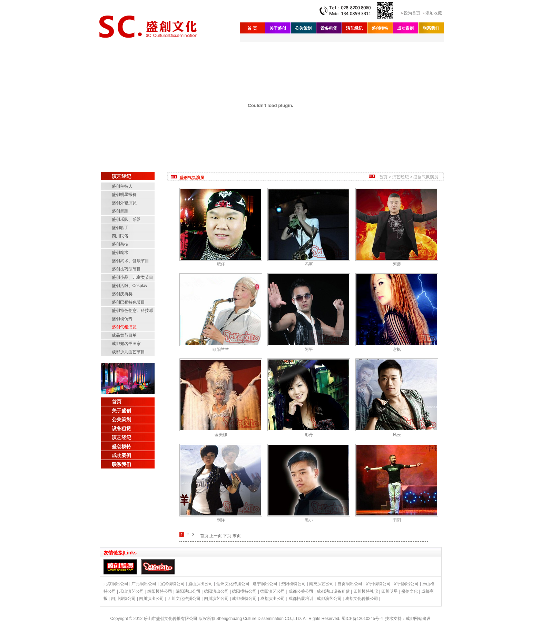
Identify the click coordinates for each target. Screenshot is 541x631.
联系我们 (431, 28)
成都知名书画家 (126, 343)
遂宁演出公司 (265, 583)
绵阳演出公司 (188, 591)
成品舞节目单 (124, 335)
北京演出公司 (116, 583)
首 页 (252, 28)
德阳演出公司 (216, 591)
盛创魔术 (120, 252)
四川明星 (389, 591)
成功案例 (405, 28)
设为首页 (412, 13)
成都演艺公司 (329, 598)
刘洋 (221, 519)
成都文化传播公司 (361, 598)
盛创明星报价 (124, 194)
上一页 (215, 535)
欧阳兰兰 (221, 349)
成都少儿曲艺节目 (128, 351)
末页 (237, 535)
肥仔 (221, 264)
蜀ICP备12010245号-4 (362, 618)
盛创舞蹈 (120, 211)
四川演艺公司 (216, 598)
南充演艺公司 (321, 583)
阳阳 (397, 519)
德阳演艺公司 (272, 591)
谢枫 (397, 349)
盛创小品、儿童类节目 (132, 277)
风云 (397, 434)
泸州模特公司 (378, 583)
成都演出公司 (272, 598)
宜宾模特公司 (172, 583)
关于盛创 (277, 28)
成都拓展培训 (300, 598)
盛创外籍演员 (124, 202)
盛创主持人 (122, 186)
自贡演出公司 (349, 583)
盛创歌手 (120, 227)
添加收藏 (433, 13)
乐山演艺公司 (131, 591)
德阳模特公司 (244, 591)
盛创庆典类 (122, 294)
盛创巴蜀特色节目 (128, 302)
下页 (227, 535)
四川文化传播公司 (183, 598)
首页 (116, 401)
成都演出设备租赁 (333, 591)
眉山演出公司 (200, 583)
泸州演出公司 (406, 583)
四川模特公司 (123, 598)
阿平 (309, 349)
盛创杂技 (120, 244)
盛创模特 (380, 28)
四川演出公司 (151, 598)
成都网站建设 (418, 618)
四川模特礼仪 (365, 591)
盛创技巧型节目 (126, 269)
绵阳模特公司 (159, 591)
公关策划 (303, 28)
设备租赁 (329, 28)
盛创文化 (409, 591)
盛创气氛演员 (124, 327)
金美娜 (221, 434)
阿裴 (397, 264)
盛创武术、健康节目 (130, 260)
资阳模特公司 (293, 583)
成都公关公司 (300, 591)
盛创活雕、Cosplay (129, 285)
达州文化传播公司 (232, 583)
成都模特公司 (244, 598)
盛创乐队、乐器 (126, 219)
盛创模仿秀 (122, 318)
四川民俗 (120, 236)
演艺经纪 (354, 28)
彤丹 (309, 434)
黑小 (309, 519)
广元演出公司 (143, 583)
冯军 (309, 264)
